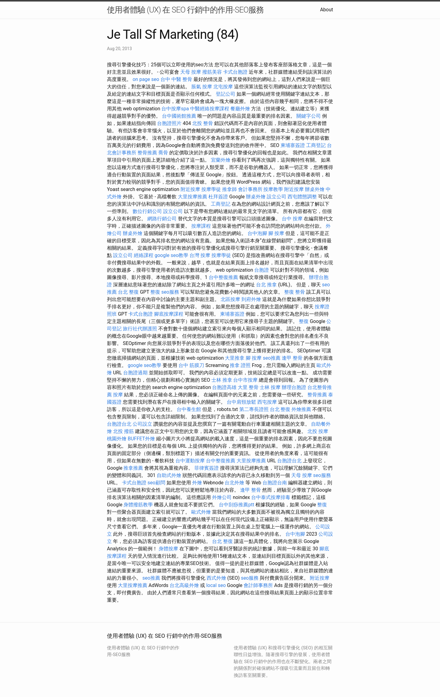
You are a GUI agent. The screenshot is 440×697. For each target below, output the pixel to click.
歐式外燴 (201, 512)
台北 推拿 (266, 285)
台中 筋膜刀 (191, 365)
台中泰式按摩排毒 (270, 497)
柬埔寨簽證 (292, 145)
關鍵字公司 (308, 116)
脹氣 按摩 (201, 87)
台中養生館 (189, 409)
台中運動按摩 (190, 461)
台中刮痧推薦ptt (236, 505)
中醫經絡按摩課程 (209, 109)
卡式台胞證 (235, 72)
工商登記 (316, 145)
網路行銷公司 (162, 219)
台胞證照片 (169, 123)
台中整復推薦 (223, 277)
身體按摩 (168, 549)
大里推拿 (234, 358)
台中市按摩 (245, 380)
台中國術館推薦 (179, 116)
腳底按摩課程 (168, 314)
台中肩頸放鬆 (241, 402)
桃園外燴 (117, 439)
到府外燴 (251, 299)
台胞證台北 (119, 424)
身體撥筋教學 (138, 505)
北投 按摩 (317, 431)
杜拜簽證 (218, 197)
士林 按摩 (270, 387)
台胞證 (261, 270)
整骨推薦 (147, 153)
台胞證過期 (135, 373)
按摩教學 (273, 189)
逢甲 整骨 (292, 358)
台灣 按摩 (199, 255)
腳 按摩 (276, 233)
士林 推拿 (221, 380)
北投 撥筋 (123, 431)
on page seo (146, 79)
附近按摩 (190, 189)
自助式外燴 (169, 475)
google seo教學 (171, 255)
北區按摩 (230, 299)
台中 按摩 (292, 219)
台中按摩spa (175, 109)
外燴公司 (222, 497)
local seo (216, 585)
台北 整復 (128, 292)
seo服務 (170, 292)
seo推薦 (271, 358)
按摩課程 (201, 226)
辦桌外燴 (314, 189)
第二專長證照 (254, 409)
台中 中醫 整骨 (176, 79)
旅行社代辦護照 (140, 329)
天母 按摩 (190, 72)
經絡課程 (143, 255)
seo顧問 (156, 483)
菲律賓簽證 (206, 468)
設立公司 (276, 197)
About (326, 10)
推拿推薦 (133, 468)
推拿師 (229, 189)
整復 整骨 (294, 292)
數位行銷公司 (147, 211)
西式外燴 (216, 578)
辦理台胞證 (294, 387)
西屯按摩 (267, 402)
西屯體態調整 (302, 197)
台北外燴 (234, 483)
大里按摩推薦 (192, 197)
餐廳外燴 (240, 109)
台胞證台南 (274, 483)
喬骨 (163, 153)
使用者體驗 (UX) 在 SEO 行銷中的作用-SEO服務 (185, 9)
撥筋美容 (212, 72)
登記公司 (225, 94)
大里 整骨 (248, 387)
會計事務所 (250, 189)
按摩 (118, 395)
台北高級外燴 (184, 585)
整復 (155, 292)
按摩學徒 (211, 189)
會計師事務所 (258, 585)
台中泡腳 (257, 233)
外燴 (197, 483)
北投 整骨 (202, 123)
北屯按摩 (223, 87)
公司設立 (142, 424)
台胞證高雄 (224, 387)
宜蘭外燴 (220, 160)
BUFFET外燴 (141, 439)
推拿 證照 (240, 365)
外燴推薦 (301, 409)
